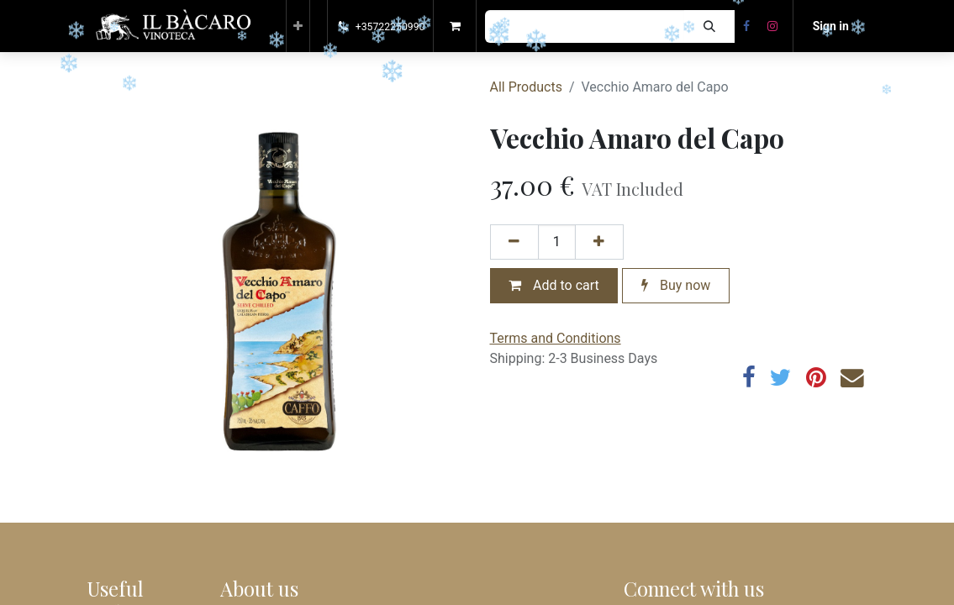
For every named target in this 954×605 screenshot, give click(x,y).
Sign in (831, 26)
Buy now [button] (675, 285)
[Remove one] (514, 242)
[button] (298, 26)
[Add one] (599, 242)
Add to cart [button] (554, 285)
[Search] (709, 26)
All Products (526, 87)
